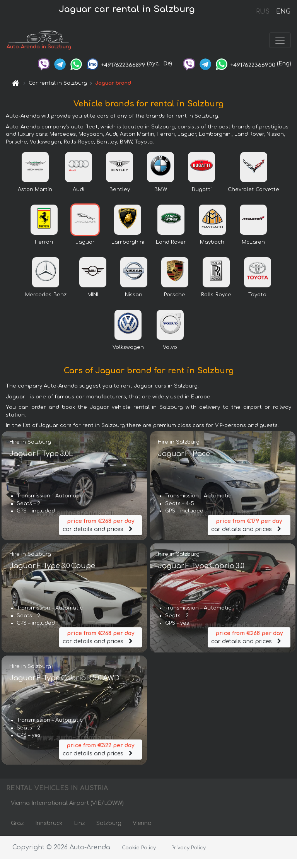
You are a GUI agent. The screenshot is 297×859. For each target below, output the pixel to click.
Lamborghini (127, 242)
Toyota (257, 294)
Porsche (174, 294)
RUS (263, 11)
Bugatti (202, 189)
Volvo (170, 347)
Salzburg (108, 823)
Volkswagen (128, 347)
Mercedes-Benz (46, 294)
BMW (160, 189)
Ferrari (44, 242)
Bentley (119, 189)
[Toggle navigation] (280, 40)
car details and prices (100, 524)
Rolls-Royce (216, 294)
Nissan (133, 294)
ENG (283, 11)
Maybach (212, 242)
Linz (79, 823)
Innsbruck (49, 823)
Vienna (142, 823)
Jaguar (85, 242)
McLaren (253, 242)
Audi (78, 189)
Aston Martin (35, 189)
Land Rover (171, 242)
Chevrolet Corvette (253, 189)
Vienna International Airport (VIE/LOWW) (67, 803)
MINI (92, 294)
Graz (17, 823)
